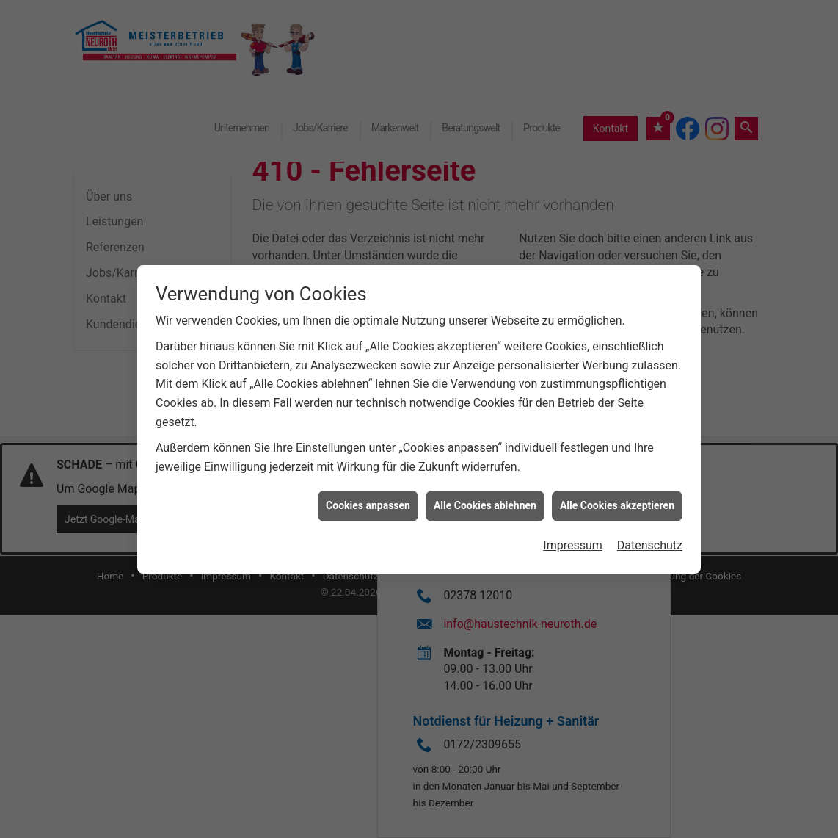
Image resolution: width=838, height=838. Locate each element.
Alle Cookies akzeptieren (617, 499)
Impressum (572, 539)
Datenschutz (649, 539)
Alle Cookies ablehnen (485, 499)
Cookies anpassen (368, 499)
